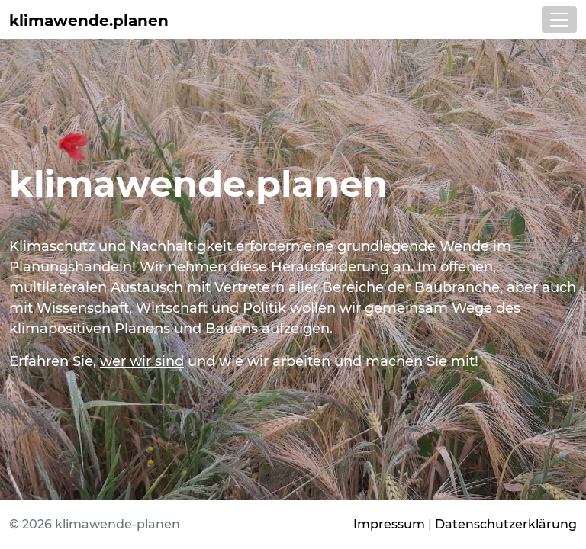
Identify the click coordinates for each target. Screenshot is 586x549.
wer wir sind (142, 361)
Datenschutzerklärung (506, 524)
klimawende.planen (89, 20)
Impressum (389, 524)
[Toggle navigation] (559, 19)
